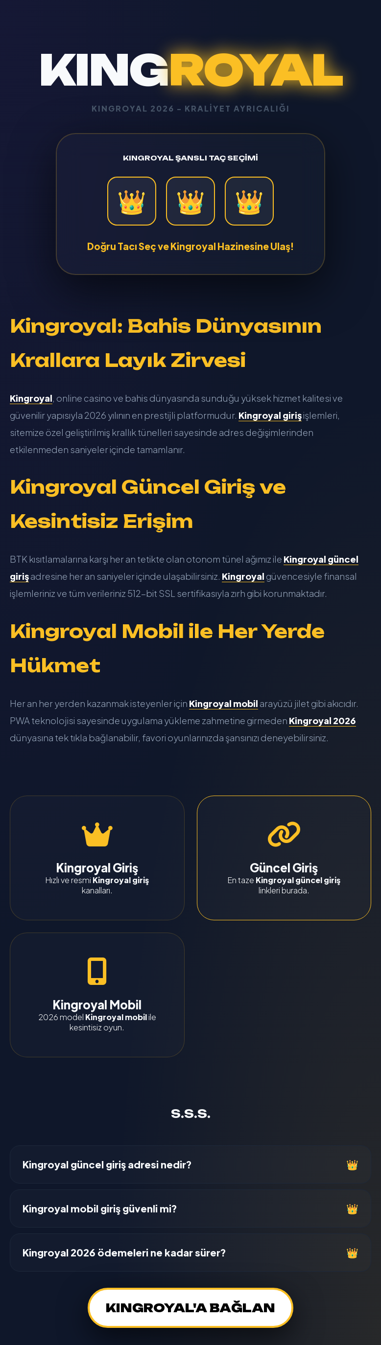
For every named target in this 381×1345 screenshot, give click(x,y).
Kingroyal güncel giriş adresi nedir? (107, 1164)
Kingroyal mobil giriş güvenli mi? (100, 1208)
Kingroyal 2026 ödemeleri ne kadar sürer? (124, 1252)
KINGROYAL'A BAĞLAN (190, 1307)
